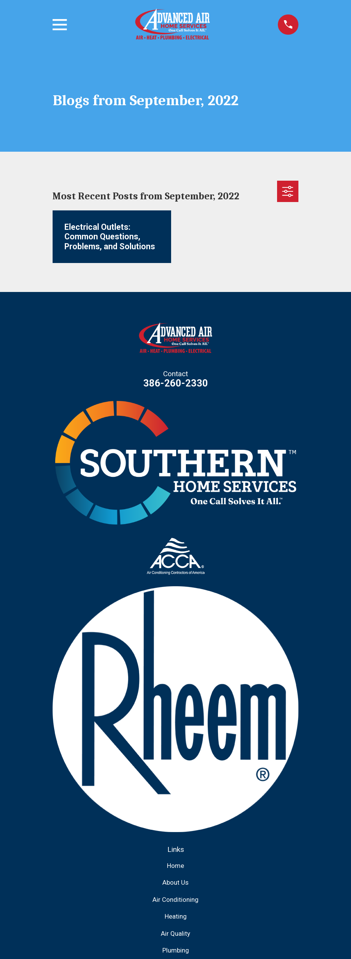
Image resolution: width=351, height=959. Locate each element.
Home (175, 865)
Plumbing (175, 950)
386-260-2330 (175, 383)
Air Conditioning (175, 899)
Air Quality (175, 933)
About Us (175, 882)
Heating (176, 916)
